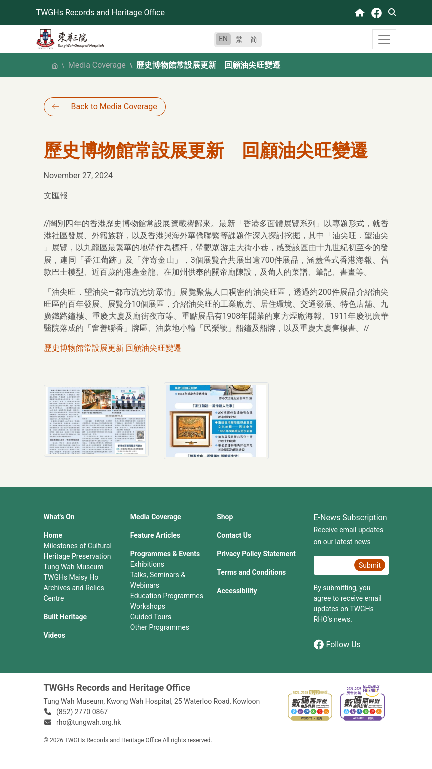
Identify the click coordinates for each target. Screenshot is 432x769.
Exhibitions (147, 564)
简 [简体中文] (253, 39)
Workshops (147, 606)
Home (53, 535)
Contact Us (234, 535)
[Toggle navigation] (384, 39)
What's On (59, 516)
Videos (54, 635)
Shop (225, 516)
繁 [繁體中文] (239, 39)
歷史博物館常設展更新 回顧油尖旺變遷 (113, 348)
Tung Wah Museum (74, 567)
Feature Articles (155, 535)
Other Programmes (159, 627)
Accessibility (237, 591)
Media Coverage (97, 65)
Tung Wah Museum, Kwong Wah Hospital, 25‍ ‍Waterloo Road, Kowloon (152, 701)
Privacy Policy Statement (256, 554)
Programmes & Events (165, 554)
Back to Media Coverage (114, 106)
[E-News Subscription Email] (333, 565)
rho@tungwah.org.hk (88, 722)
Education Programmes (166, 596)
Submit (370, 565)
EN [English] (223, 39)
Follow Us (337, 644)
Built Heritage (65, 617)
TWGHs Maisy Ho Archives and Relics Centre (74, 587)
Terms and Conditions (251, 572)
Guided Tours (150, 617)
